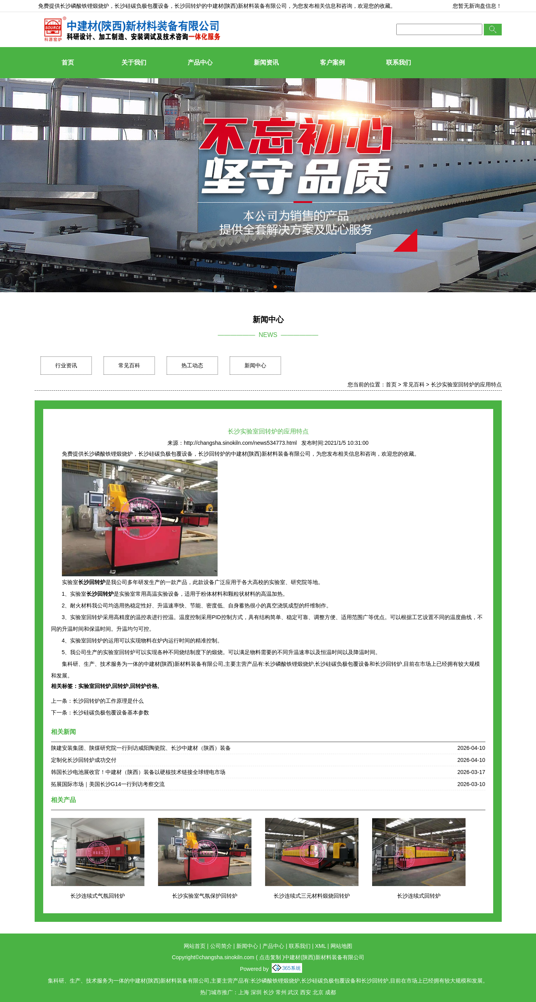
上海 (243, 992)
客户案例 (332, 62)
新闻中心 (255, 365)
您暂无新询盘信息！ (477, 6)
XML (320, 946)
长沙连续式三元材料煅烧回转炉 (312, 896)
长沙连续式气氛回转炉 (97, 896)
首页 (68, 62)
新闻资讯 (266, 62)
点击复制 (270, 957)
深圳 (256, 992)
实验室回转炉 (94, 686)
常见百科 (129, 365)
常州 (281, 992)
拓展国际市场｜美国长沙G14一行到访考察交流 (108, 784)
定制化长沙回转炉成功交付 (83, 760)
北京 (318, 992)
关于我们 (133, 62)
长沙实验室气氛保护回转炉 (204, 896)
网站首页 (195, 946)
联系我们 (398, 62)
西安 (305, 992)
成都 (330, 992)
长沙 (268, 992)
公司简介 (221, 946)
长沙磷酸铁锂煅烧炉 (84, 6)
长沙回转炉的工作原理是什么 (108, 701)
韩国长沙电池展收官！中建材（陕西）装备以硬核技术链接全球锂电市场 (138, 772)
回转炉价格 (143, 686)
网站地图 (341, 946)
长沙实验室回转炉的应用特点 (466, 384)
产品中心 (200, 62)
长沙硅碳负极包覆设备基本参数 (111, 712)
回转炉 (120, 686)
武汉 (293, 992)
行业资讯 (66, 365)
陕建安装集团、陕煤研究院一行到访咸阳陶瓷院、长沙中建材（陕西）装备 (141, 748)
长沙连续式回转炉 (419, 896)
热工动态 (192, 365)
